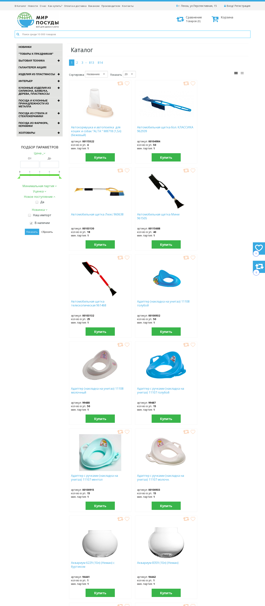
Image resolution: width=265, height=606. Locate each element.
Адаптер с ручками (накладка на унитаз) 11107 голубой (222, 218)
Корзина (222, 19)
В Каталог (20, 6)
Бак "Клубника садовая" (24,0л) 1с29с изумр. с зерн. (179, 479)
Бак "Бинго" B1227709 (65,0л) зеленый (177, 390)
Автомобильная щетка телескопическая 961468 (87, 218)
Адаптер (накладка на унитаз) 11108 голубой (132, 216)
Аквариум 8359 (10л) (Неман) (221, 303)
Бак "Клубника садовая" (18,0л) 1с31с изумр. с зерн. (133, 479)
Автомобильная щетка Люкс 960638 (178, 129)
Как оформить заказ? (211, 562)
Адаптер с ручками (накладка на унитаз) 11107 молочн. (131, 305)
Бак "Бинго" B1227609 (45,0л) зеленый (131, 390)
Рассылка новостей (109, 586)
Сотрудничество (157, 577)
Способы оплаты (209, 572)
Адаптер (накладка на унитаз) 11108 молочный (179, 216)
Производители (110, 6)
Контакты (128, 6)
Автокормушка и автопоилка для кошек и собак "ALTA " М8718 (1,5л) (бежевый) (90, 130)
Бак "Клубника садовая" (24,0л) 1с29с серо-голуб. (224, 478)
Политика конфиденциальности (218, 582)
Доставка (204, 567)
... (86, 61)
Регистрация (242, 6)
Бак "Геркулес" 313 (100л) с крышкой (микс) (225, 390)
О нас (43, 6)
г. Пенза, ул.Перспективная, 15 (196, 6)
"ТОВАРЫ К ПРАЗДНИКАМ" (36, 53)
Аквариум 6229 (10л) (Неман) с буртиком (178, 303)
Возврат (203, 577)
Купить (90, 157)
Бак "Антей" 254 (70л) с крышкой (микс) (87, 390)
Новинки (25, 46)
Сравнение (190, 19)
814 (100, 63)
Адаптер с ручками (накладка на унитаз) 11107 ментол (86, 305)
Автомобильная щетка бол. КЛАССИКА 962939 (133, 129)
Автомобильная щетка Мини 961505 (223, 129)
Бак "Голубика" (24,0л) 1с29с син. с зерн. (87, 478)
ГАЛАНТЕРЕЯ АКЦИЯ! (33, 67)
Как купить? (55, 6)
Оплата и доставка (75, 6)
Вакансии (94, 6)
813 (91, 63)
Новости (33, 6)
